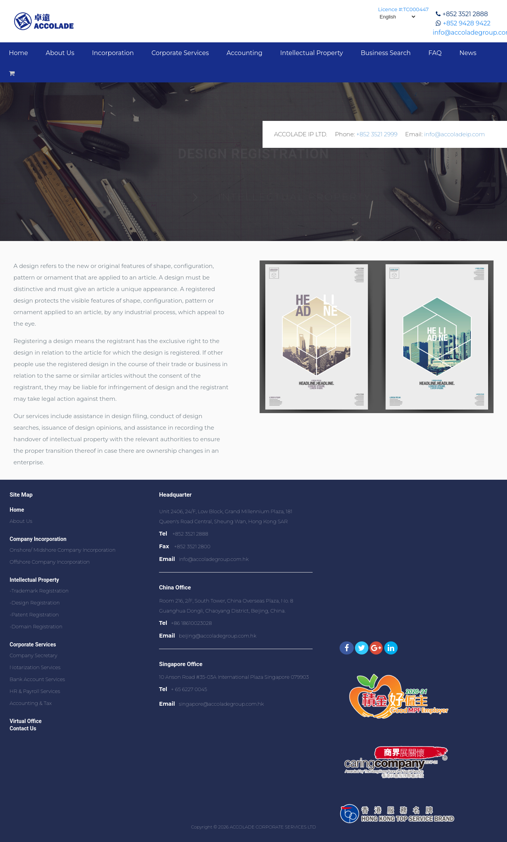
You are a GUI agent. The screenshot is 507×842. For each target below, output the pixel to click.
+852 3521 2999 (376, 134)
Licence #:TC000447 (403, 9)
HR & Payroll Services (35, 691)
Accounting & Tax (31, 703)
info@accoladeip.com (454, 134)
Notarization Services (35, 667)
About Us (60, 53)
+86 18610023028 (191, 623)
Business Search (386, 53)
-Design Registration (35, 602)
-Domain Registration (36, 626)
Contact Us (23, 728)
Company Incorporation (38, 539)
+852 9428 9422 (466, 23)
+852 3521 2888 (465, 14)
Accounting (244, 53)
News (467, 53)
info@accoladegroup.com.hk (213, 559)
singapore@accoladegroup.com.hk (221, 704)
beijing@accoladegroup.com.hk (217, 636)
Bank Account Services (37, 679)
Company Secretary (33, 655)
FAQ (435, 53)
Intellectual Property (311, 53)
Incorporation (113, 53)
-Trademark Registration (39, 591)
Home (18, 53)
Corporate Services (180, 53)
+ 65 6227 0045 (189, 689)
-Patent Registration (34, 614)
